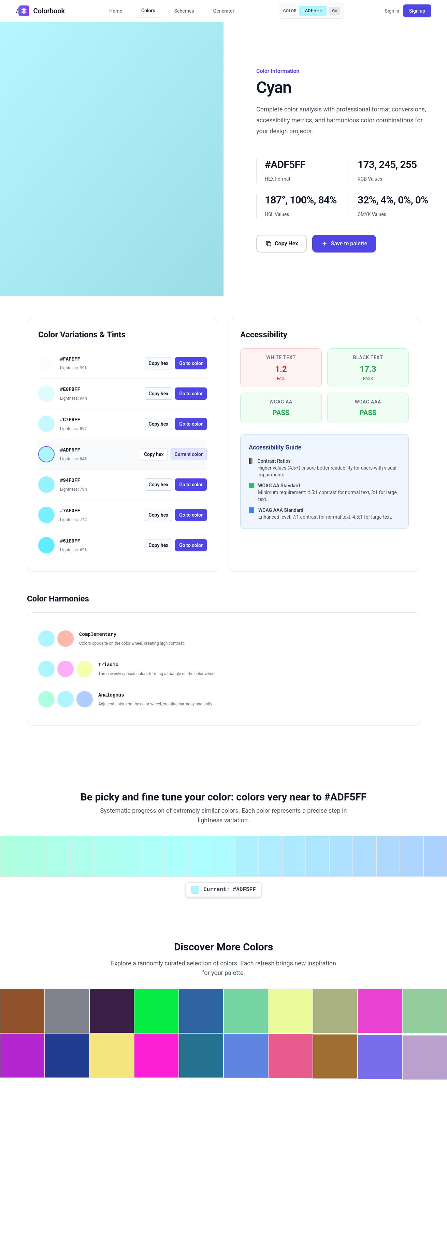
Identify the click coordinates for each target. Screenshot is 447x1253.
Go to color (191, 363)
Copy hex (159, 363)
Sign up (417, 11)
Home (115, 11)
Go (334, 11)
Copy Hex (281, 243)
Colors (148, 10)
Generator (223, 11)
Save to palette (344, 243)
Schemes (184, 11)
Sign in (392, 11)
